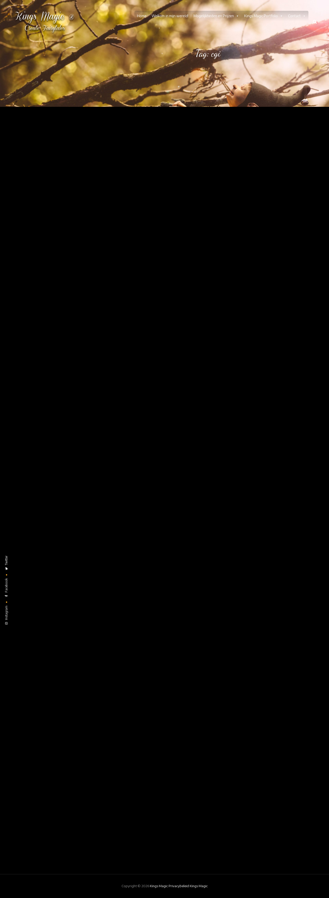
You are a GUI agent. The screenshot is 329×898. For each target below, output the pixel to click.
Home (142, 16)
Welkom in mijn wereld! (170, 16)
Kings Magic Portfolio (263, 16)
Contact (297, 16)
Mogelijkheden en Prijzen (216, 16)
